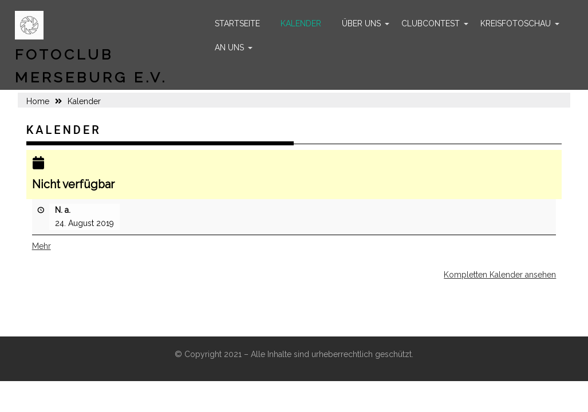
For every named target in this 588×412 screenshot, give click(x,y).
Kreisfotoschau (515, 23)
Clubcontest (430, 23)
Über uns (361, 23)
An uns (229, 47)
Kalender (301, 23)
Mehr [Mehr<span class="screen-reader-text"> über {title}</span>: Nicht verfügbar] (41, 246)
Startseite (237, 23)
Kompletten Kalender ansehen (500, 274)
